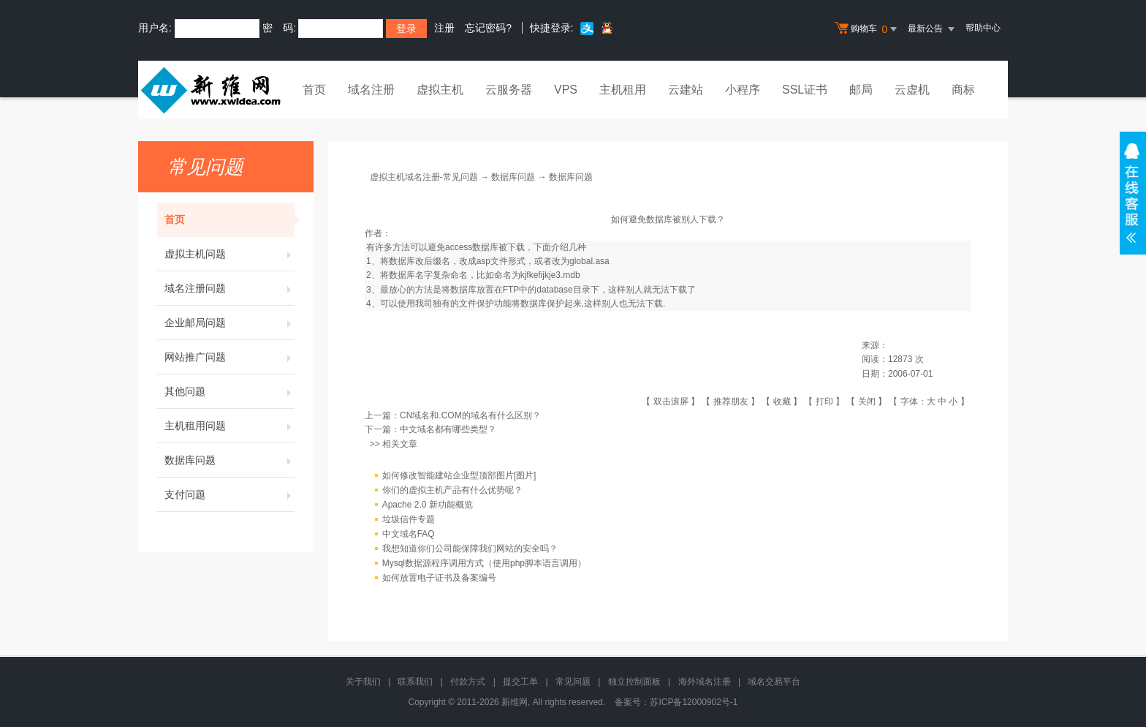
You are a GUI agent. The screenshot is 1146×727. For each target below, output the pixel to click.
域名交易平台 (774, 682)
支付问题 (229, 494)
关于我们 (363, 682)
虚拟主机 (440, 89)
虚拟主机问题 (229, 254)
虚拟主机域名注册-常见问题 (424, 177)
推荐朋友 (730, 401)
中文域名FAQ (408, 534)
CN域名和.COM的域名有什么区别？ (470, 415)
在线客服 (1133, 193)
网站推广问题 (229, 357)
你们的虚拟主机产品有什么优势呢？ (452, 490)
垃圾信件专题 (408, 519)
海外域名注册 (704, 682)
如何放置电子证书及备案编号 (439, 578)
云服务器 (508, 89)
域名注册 (371, 89)
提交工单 (520, 682)
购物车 (867, 29)
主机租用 (622, 89)
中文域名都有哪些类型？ (448, 429)
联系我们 (415, 682)
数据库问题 (229, 460)
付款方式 (467, 682)
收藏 (782, 401)
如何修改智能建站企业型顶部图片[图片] (459, 475)
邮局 (861, 89)
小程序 (742, 89)
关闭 (867, 401)
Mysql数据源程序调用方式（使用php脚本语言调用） (484, 563)
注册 (444, 28)
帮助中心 (983, 28)
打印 (824, 401)
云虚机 (912, 89)
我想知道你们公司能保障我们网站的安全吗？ (470, 548)
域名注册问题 (229, 288)
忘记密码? (488, 28)
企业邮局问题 (229, 322)
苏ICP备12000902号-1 (693, 702)
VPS (565, 89)
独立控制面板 (634, 682)
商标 (963, 89)
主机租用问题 (229, 426)
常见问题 (573, 682)
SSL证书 (804, 89)
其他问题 (229, 391)
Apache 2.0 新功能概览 (427, 505)
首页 (314, 89)
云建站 (685, 89)
